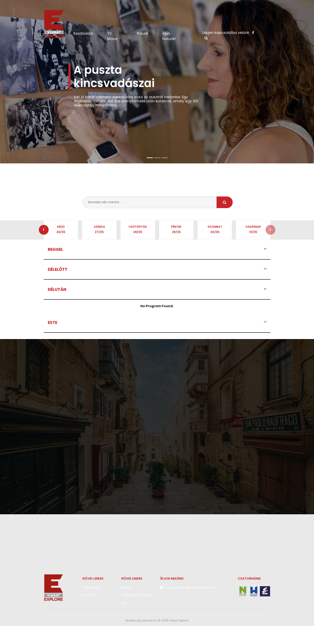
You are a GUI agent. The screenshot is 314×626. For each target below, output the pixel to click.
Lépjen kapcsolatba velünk (228, 32)
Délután (57, 289)
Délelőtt (57, 269)
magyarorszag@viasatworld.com (190, 587)
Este (52, 322)
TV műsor (112, 36)
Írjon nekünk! (169, 36)
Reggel (55, 249)
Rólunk (142, 33)
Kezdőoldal (87, 33)
